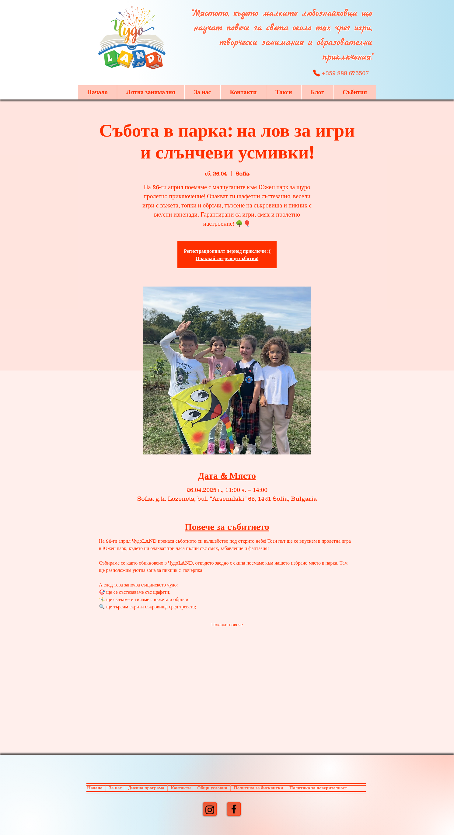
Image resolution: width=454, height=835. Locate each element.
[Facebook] (234, 809)
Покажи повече (227, 624)
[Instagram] (210, 810)
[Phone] (316, 73)
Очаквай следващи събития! (227, 258)
